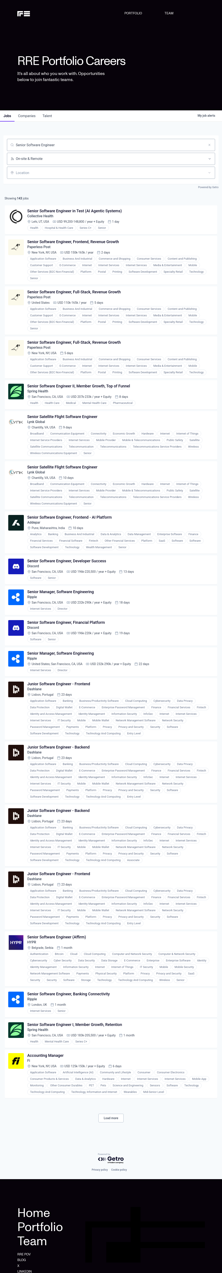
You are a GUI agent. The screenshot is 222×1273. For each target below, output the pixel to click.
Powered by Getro (208, 187)
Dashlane (34, 691)
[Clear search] (209, 145)
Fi (28, 1063)
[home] (30, 13)
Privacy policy (100, 1169)
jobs (7, 116)
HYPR (31, 945)
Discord (33, 567)
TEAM (169, 13)
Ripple (32, 598)
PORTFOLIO (133, 13)
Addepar (33, 523)
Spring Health (37, 392)
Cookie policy (119, 1169)
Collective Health (40, 216)
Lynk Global (36, 423)
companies (27, 116)
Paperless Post (39, 247)
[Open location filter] (209, 173)
